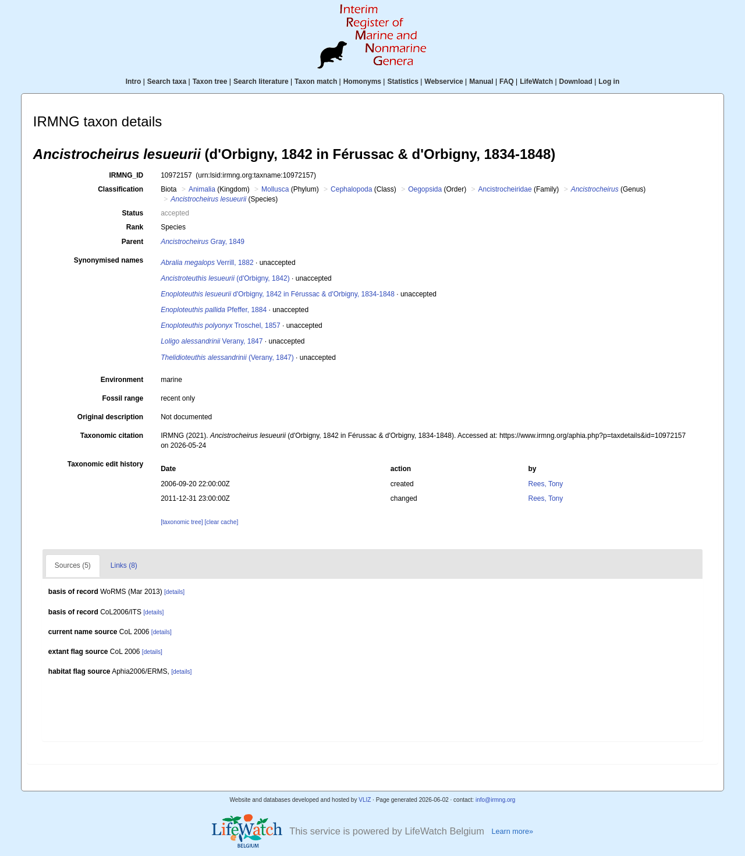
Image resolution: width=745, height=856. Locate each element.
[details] (174, 592)
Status (133, 213)
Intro (133, 81)
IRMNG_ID (126, 175)
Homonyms (362, 81)
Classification (120, 189)
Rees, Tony (545, 484)
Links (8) (124, 565)
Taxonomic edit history (105, 464)
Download (576, 81)
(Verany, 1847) (227, 357)
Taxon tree (210, 81)
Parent (132, 242)
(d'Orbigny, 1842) (225, 278)
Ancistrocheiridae (505, 189)
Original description (110, 417)
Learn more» (512, 831)
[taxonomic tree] (182, 522)
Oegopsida (425, 189)
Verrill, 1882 (207, 263)
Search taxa (166, 81)
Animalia (202, 189)
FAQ (506, 81)
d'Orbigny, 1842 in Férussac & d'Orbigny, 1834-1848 (278, 294)
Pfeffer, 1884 (214, 310)
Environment (122, 380)
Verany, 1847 (211, 341)
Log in (608, 81)
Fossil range (123, 398)
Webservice (443, 81)
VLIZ (365, 800)
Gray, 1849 (202, 242)
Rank (134, 227)
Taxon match (316, 81)
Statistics (402, 81)
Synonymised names (108, 260)
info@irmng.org (496, 800)
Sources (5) (73, 565)
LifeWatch (536, 81)
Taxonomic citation (111, 435)
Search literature (261, 81)
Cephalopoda (351, 189)
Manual (481, 81)
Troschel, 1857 (220, 325)
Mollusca (275, 189)
